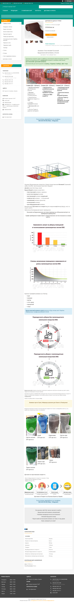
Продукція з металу (7, 26)
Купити (51, 34)
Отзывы (5, 53)
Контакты (38, 10)
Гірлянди (5, 47)
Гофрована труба (7, 45)
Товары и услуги (7, 23)
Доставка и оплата (50, 10)
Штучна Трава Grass (8, 31)
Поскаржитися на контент (36, 600)
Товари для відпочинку (8, 36)
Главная (5, 10)
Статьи (4, 50)
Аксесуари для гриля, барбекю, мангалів (10, 39)
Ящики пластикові (7, 29)
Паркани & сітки (6, 42)
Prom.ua (44, 599)
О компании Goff (27, 10)
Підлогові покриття (7, 34)
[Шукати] (71, 6)
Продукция (14, 10)
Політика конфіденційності (48, 600)
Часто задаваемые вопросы (9, 56)
